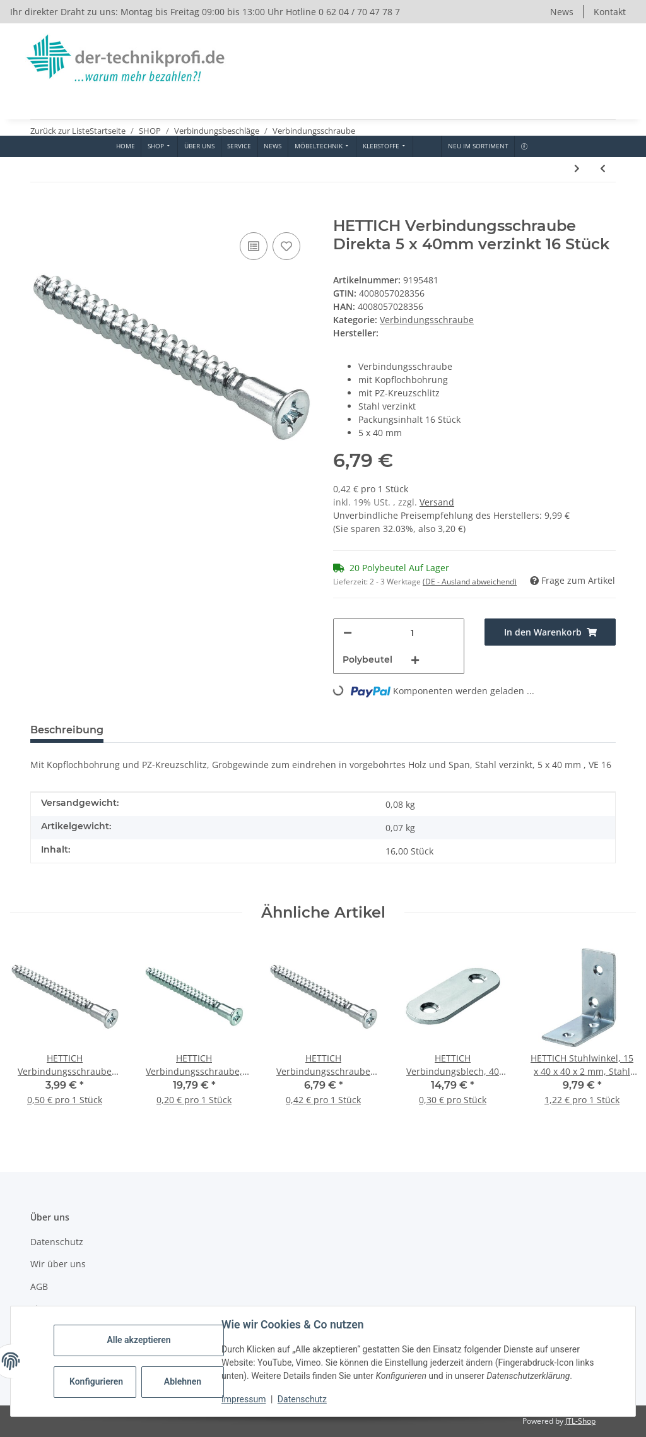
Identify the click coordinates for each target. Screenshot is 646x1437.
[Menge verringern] (347, 632)
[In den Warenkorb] (40, 210)
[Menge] (412, 632)
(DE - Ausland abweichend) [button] (470, 581)
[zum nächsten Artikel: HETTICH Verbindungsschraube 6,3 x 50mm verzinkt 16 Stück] (577, 168)
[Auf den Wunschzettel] (286, 246)
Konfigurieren (96, 1381)
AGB (39, 1286)
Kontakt (610, 12)
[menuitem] (125, 146)
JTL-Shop (580, 1421)
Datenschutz (302, 1399)
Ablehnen (182, 1381)
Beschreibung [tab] (66, 730)
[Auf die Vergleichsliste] (253, 246)
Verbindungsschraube (427, 320)
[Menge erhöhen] (415, 659)
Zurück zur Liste (60, 130)
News (561, 12)
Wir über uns (58, 1264)
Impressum (243, 1399)
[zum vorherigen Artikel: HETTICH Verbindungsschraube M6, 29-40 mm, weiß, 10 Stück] (603, 168)
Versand (437, 502)
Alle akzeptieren (138, 1340)
